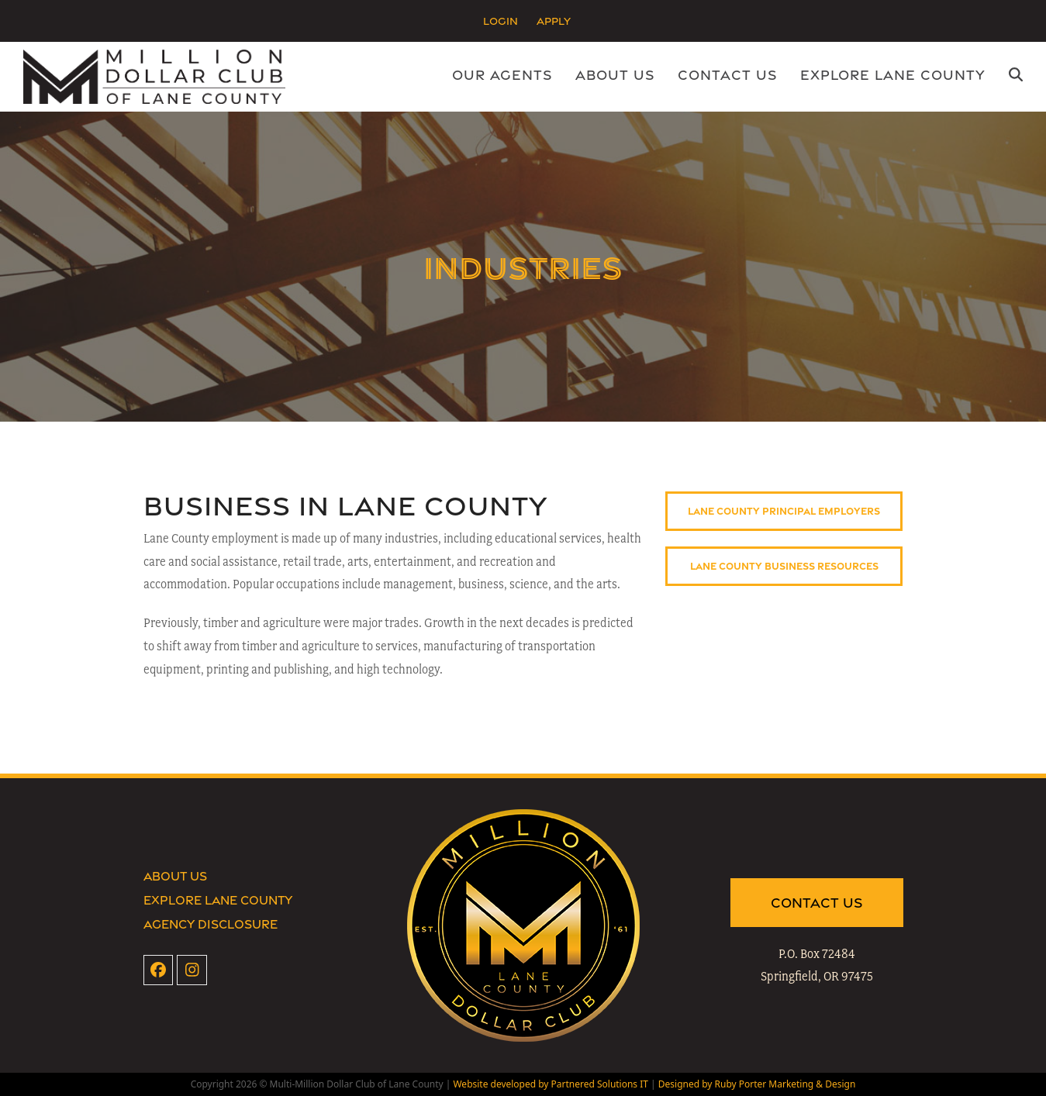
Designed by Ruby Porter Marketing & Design (757, 1084)
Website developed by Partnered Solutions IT (550, 1084)
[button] (1015, 76)
